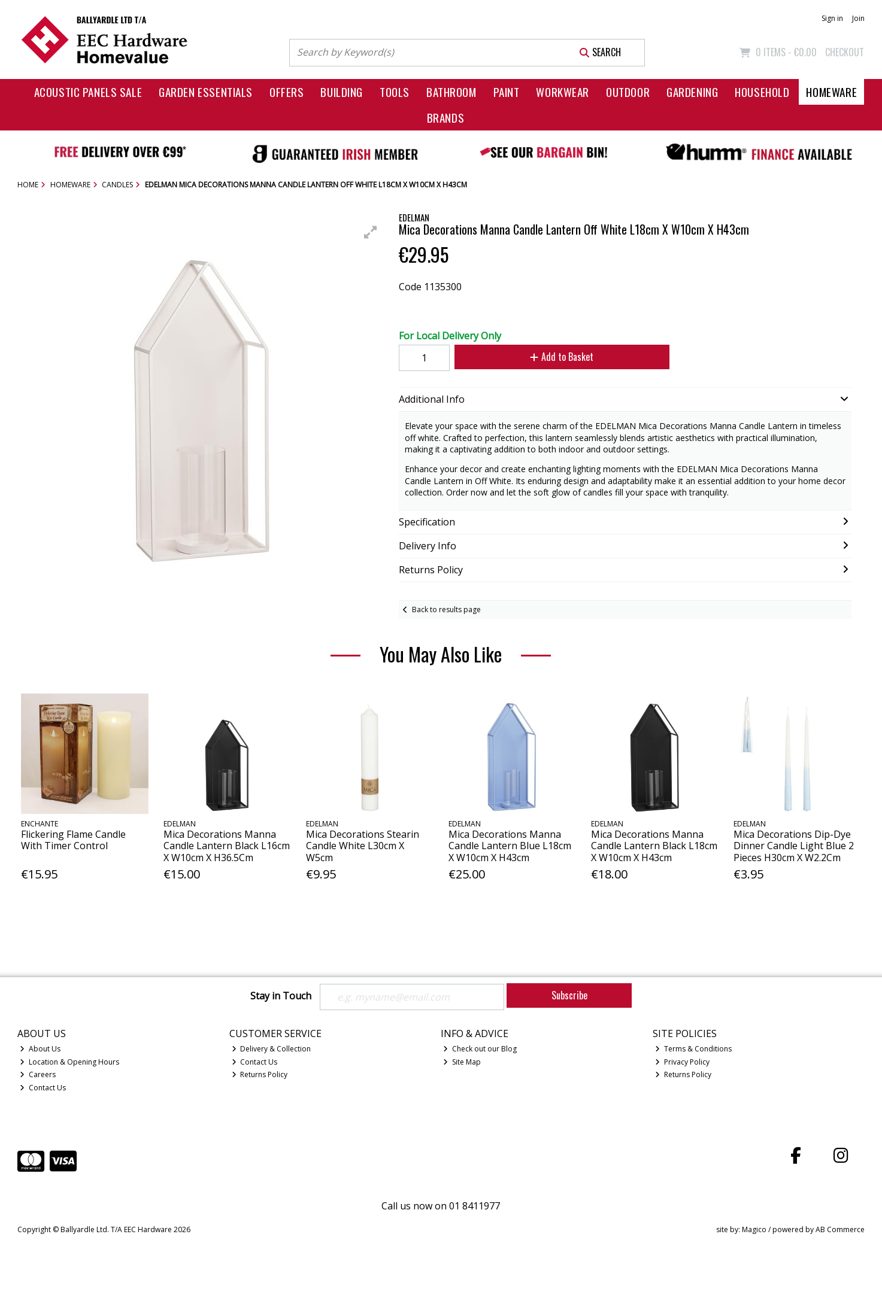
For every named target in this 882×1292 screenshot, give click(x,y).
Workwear (562, 92)
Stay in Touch (280, 996)
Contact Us (43, 1088)
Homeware (831, 92)
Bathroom (451, 92)
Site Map (462, 1062)
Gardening (692, 92)
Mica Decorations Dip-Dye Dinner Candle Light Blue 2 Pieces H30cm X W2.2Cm (794, 846)
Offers (286, 92)
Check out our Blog (480, 1049)
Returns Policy (260, 1074)
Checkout (844, 52)
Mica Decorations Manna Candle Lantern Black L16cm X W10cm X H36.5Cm (226, 846)
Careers (38, 1074)
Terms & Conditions (693, 1049)
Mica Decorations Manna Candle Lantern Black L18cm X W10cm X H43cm (654, 846)
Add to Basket (561, 356)
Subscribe (569, 995)
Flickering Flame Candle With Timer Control (73, 840)
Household (762, 92)
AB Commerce (840, 1229)
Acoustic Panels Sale (88, 92)
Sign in (832, 18)
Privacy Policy (682, 1062)
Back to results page (446, 609)
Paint (506, 92)
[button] (370, 232)
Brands (445, 117)
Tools (395, 92)
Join (858, 18)
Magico (754, 1229)
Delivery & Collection (271, 1049)
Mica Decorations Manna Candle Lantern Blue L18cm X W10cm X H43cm (509, 846)
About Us (40, 1049)
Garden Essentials (206, 92)
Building (341, 92)
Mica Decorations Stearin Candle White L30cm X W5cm (362, 846)
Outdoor (628, 92)
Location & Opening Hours (69, 1062)
